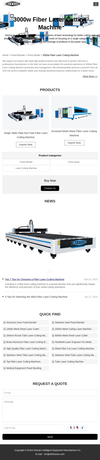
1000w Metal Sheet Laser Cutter (21, 329)
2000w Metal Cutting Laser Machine (71, 329)
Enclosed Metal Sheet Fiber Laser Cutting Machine (74, 133)
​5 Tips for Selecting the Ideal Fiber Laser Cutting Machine (36, 296)
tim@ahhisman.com (54, 454)
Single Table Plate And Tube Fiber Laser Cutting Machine (26, 135)
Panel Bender (18, 55)
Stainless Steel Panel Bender (68, 322)
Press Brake (34, 55)
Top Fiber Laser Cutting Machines (22, 361)
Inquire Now (25, 144)
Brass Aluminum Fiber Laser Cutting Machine (25, 342)
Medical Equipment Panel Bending (22, 368)
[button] (48, 272)
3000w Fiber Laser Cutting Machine (61, 55)
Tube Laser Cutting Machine (67, 361)
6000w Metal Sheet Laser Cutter (70, 335)
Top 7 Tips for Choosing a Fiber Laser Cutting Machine (34, 279)
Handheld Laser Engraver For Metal (71, 342)
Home (5, 55)
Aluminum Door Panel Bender (20, 322)
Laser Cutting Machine (26, 168)
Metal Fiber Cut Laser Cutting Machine (73, 348)
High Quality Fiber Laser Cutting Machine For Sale (25, 348)
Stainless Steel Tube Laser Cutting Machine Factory (25, 355)
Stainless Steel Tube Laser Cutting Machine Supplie (74, 355)
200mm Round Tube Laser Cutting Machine (25, 335)
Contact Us (50, 188)
